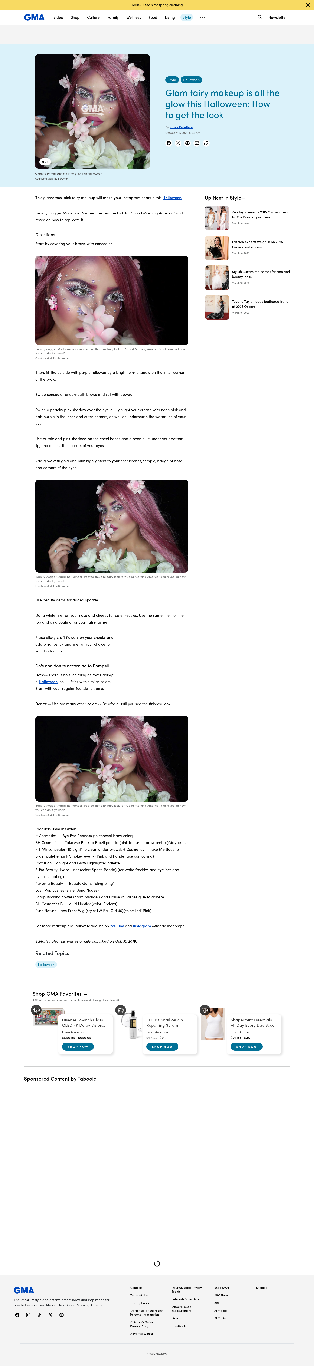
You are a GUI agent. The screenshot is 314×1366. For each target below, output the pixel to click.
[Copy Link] (206, 143)
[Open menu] (202, 17)
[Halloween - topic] (46, 964)
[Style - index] (172, 79)
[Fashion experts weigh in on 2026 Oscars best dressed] (247, 248)
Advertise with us (141, 1333)
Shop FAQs (221, 1287)
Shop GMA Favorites (57, 993)
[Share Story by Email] (196, 143)
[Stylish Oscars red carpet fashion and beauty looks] (247, 277)
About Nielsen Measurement (181, 1309)
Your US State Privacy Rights (187, 1289)
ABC (217, 1303)
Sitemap (262, 1287)
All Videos (220, 1310)
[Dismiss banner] (308, 4)
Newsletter (277, 17)
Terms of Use (139, 1295)
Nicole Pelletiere (181, 127)
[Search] (259, 17)
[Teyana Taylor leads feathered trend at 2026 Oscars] (247, 307)
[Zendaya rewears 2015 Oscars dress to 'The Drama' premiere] (247, 218)
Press (176, 1318)
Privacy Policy (139, 1303)
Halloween (48, 681)
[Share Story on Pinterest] (187, 143)
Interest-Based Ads (185, 1299)
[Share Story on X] (178, 143)
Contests (136, 1287)
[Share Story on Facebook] (168, 143)
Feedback (179, 1326)
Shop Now (78, 1046)
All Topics (220, 1318)
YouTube (117, 925)
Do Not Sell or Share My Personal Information (146, 1312)
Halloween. (172, 197)
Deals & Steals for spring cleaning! (157, 4)
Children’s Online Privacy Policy (141, 1324)
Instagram (142, 925)
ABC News (221, 1295)
